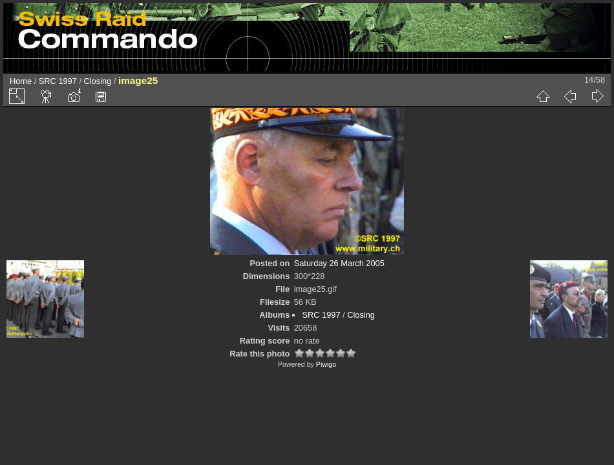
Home (21, 81)
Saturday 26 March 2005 (339, 263)
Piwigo (326, 364)
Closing (98, 81)
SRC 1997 (58, 81)
